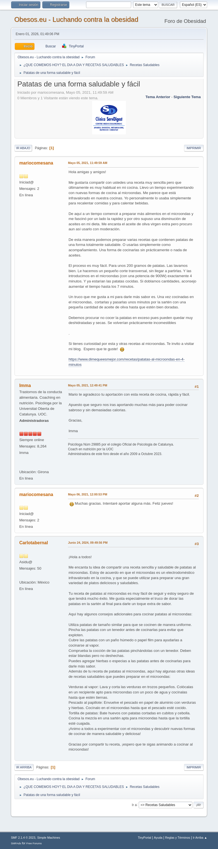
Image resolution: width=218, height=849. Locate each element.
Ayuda (158, 837)
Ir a (134, 805)
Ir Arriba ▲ (200, 837)
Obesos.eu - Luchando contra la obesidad (76, 19)
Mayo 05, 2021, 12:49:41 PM (87, 385)
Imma (25, 385)
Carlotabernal (33, 542)
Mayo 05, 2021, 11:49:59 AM (87, 163)
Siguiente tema (187, 97)
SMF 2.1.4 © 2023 (23, 837)
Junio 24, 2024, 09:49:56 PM (87, 542)
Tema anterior (158, 97)
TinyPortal (144, 837)
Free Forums (34, 843)
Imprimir (194, 148)
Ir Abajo (23, 148)
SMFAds (16, 843)
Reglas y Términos (177, 837)
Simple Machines (48, 837)
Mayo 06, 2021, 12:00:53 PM (87, 494)
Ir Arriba (23, 767)
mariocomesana (36, 163)
